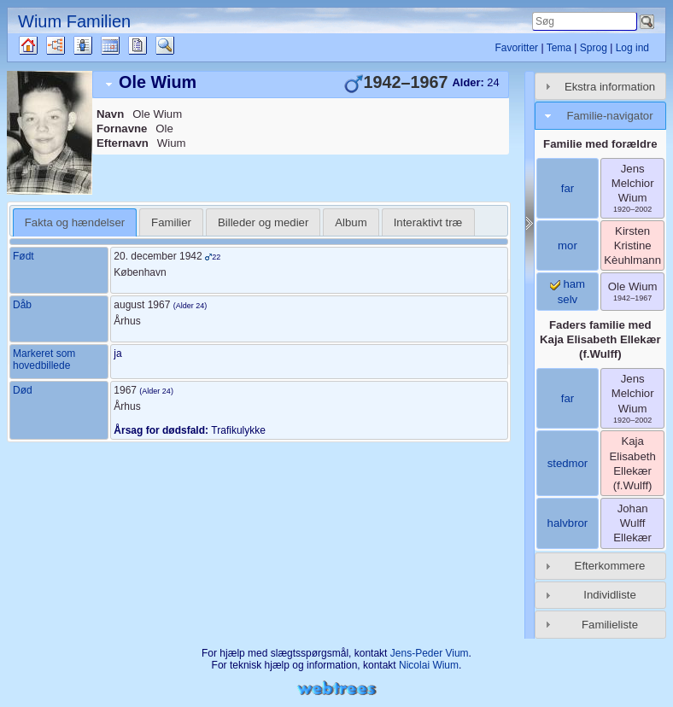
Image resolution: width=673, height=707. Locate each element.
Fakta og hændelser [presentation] (75, 222)
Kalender (125, 45)
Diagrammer (70, 45)
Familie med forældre (600, 143)
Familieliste (610, 624)
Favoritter (516, 48)
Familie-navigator (609, 115)
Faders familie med (600, 339)
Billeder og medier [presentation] (263, 222)
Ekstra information (610, 86)
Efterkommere (610, 565)
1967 (125, 390)
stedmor (567, 463)
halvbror (567, 523)
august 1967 (142, 305)
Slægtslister (98, 45)
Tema (559, 48)
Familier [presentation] (171, 222)
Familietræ (43, 45)
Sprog (593, 48)
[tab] (300, 84)
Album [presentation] (350, 222)
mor (567, 245)
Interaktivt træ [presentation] (428, 222)
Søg (173, 45)
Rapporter (152, 45)
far (567, 188)
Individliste (609, 594)
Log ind (632, 48)
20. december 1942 (158, 256)
